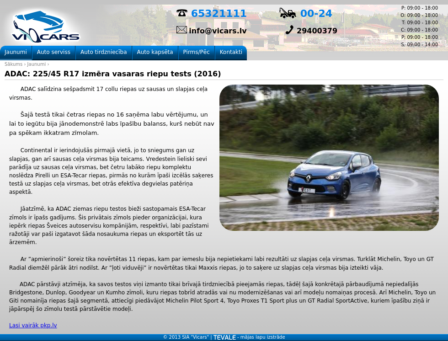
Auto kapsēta (155, 52)
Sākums (13, 64)
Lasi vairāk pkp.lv (33, 325)
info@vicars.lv (217, 31)
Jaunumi (36, 64)
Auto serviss (53, 52)
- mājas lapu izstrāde (249, 337)
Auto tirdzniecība (103, 52)
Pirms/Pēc (196, 52)
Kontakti (231, 52)
